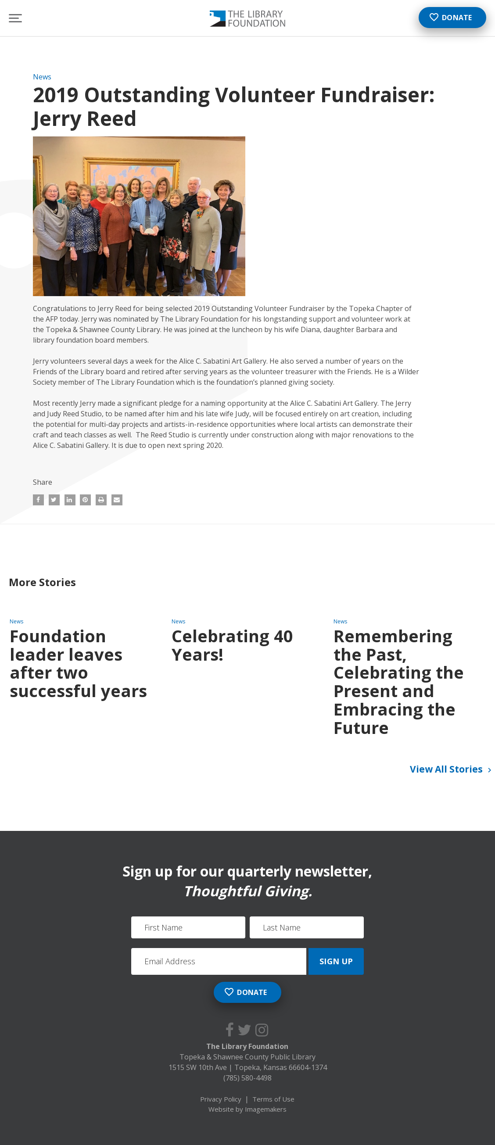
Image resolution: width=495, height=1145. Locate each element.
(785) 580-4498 (247, 1078)
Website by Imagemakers (247, 1109)
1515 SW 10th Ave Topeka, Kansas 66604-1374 (248, 1067)
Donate (450, 17)
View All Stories (452, 770)
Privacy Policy (220, 1099)
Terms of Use (273, 1099)
